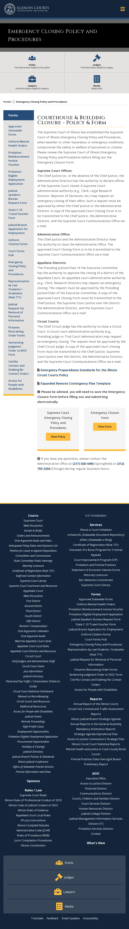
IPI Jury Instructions (33, 820)
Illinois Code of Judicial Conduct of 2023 (33, 805)
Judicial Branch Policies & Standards (33, 757)
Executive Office (96, 778)
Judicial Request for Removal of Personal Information (16, 312)
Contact (96, 834)
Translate (37, 918)
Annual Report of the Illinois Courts (96, 704)
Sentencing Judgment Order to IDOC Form (17, 348)
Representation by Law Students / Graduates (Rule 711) (18, 289)
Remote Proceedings (33, 721)
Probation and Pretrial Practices (96, 565)
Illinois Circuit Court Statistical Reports (96, 744)
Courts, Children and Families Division (96, 798)
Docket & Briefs (33, 530)
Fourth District (33, 616)
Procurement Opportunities (33, 741)
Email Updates (71, 918)
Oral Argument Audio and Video (33, 540)
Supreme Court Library (33, 581)
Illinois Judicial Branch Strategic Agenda (96, 719)
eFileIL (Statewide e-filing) (96, 540)
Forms (7, 101)
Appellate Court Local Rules (33, 646)
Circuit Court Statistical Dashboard (33, 691)
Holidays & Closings (33, 746)
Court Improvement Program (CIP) (96, 560)
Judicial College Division (96, 813)
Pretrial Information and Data (33, 772)
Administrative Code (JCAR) (33, 830)
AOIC (96, 773)
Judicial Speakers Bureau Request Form (17, 197)
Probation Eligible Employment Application (16, 178)
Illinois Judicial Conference (33, 762)
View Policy (58, 436)
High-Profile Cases (33, 726)
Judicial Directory (33, 676)
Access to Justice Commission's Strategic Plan (96, 739)
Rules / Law (33, 790)
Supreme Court (33, 520)
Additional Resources (33, 706)
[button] (122, 8)
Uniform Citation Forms (18, 242)
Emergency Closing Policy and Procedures (17, 268)
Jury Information (33, 671)
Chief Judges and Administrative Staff (33, 661)
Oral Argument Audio (33, 636)
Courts (33, 515)
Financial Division (96, 788)
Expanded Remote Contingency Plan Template (75, 383)
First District (33, 601)
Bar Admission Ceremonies (96, 580)
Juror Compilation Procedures (33, 840)
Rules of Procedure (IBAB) (33, 835)
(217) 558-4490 (83, 464)
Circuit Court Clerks (33, 666)
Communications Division (96, 793)
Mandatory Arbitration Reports (96, 729)
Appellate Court (33, 591)
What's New (96, 843)
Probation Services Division (96, 829)
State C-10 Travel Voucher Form (18, 214)
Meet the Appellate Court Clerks (33, 641)
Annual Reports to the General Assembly (95, 724)
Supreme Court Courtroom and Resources (33, 586)
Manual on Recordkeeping (33, 696)
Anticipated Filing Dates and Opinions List (33, 545)
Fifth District (33, 621)
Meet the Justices (33, 525)
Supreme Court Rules (33, 795)
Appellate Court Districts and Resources (33, 651)
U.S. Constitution (95, 515)
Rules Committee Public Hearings (33, 561)
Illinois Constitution (33, 845)
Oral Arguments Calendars (33, 631)
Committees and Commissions (33, 556)
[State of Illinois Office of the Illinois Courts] (26, 9)
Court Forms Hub (16, 253)
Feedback (52, 918)
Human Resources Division (96, 808)
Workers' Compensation (33, 626)
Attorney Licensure (33, 566)
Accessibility (90, 918)
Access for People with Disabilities (16, 385)
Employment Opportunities (33, 731)
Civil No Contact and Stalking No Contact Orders (18, 367)
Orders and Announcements (33, 535)
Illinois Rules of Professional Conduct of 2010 (33, 800)
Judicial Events (33, 716)
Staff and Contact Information (33, 576)
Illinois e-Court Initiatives (96, 530)
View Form (105, 426)
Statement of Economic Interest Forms (96, 570)
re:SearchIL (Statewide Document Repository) (95, 535)
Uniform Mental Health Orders (18, 143)
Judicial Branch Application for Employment (18, 229)
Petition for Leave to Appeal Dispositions (33, 551)
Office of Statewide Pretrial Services (33, 767)
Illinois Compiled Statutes (33, 825)
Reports (96, 699)
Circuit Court (33, 656)
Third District (33, 611)
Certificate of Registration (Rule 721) (33, 571)
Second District (33, 606)
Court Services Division (95, 803)
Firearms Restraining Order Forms (16, 331)
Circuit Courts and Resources (33, 701)
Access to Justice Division (96, 783)
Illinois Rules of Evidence (33, 810)
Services (96, 525)
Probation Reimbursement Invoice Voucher (18, 158)
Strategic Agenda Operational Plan (96, 734)
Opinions (33, 781)
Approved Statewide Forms (15, 130)
